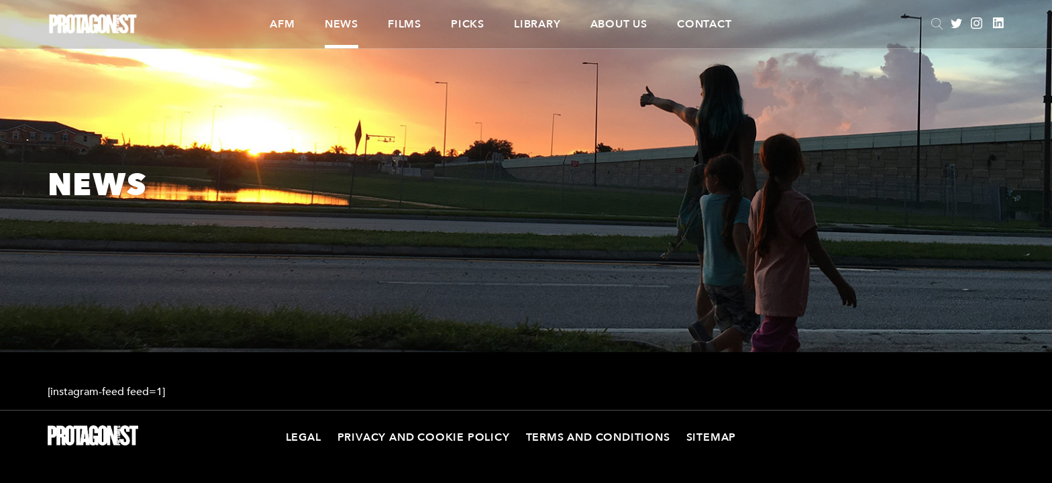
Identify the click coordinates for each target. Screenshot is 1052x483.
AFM (282, 24)
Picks (467, 24)
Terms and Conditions (598, 437)
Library (537, 24)
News (341, 24)
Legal (303, 437)
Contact (704, 24)
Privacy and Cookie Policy (423, 437)
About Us (618, 24)
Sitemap (711, 437)
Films (404, 24)
